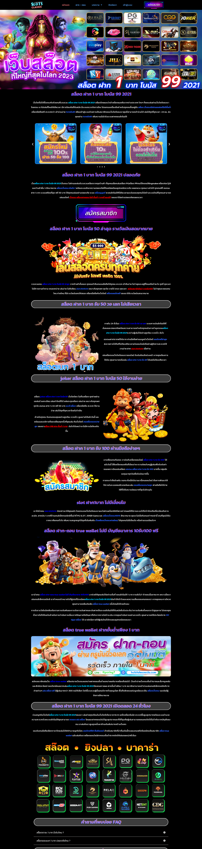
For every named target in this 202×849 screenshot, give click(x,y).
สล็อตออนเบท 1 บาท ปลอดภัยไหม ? (53, 842)
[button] (32, 145)
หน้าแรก (65, 5)
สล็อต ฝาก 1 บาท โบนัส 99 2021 (101, 95)
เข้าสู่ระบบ (127, 5)
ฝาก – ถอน (81, 5)
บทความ (97, 4)
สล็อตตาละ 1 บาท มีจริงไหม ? (50, 834)
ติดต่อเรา (112, 5)
